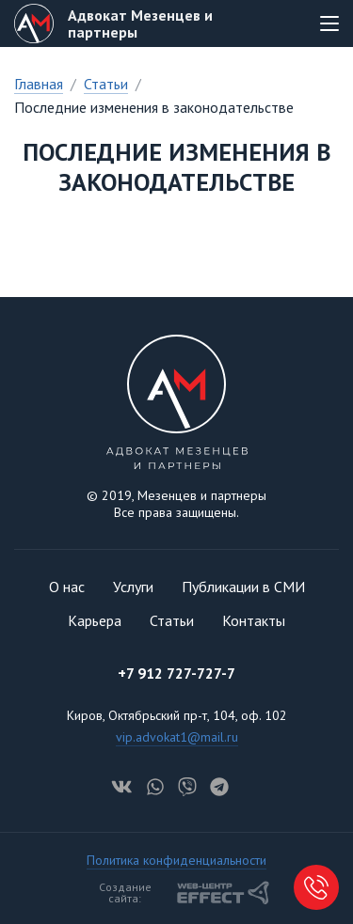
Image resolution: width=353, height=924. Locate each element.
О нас (67, 586)
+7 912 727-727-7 (176, 673)
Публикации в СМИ (243, 586)
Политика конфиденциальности (176, 860)
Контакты (253, 620)
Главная (38, 83)
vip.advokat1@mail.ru (177, 736)
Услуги (133, 586)
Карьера (94, 620)
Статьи (106, 83)
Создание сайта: (185, 893)
